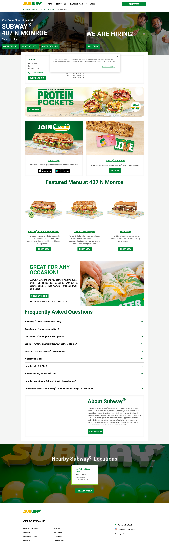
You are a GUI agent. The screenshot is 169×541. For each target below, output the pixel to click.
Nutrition (57, 528)
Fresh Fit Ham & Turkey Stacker (43, 231)
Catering (110, 63)
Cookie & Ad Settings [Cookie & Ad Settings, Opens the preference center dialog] (108, 67)
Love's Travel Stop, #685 (83, 470)
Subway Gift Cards (115, 160)
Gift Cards (90, 4)
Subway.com (95, 432)
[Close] (117, 56)
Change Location (10, 39)
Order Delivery (29, 46)
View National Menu (30, 528)
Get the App (53, 160)
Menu (50, 4)
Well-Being (58, 532)
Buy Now (115, 171)
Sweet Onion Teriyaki (84, 231)
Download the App (30, 536)
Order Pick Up (10, 46)
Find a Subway (61, 4)
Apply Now (93, 46)
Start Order (134, 4)
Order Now (33, 110)
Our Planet (58, 536)
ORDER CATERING (39, 296)
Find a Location (84, 491)
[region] (85, 63)
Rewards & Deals (76, 4)
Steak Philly (125, 231)
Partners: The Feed (125, 525)
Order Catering (50, 46)
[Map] (54, 416)
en (119, 534)
